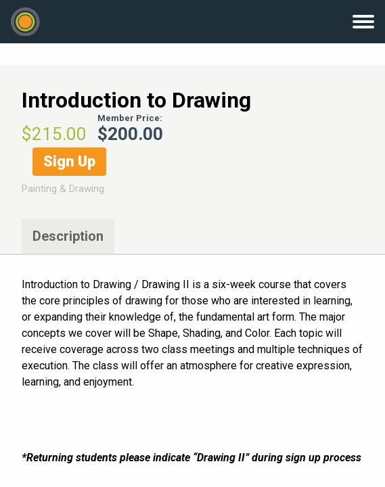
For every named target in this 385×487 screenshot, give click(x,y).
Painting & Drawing (63, 189)
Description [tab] (68, 236)
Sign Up (69, 161)
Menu (363, 21)
